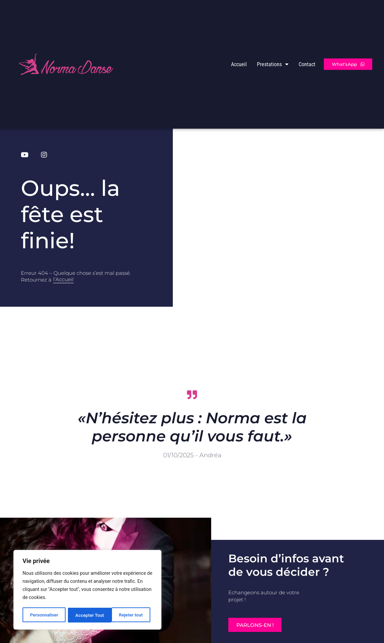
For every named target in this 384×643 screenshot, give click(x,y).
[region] (87, 590)
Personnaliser (44, 615)
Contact (307, 64)
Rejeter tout (87, 615)
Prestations (273, 64)
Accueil (239, 64)
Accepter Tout (131, 615)
